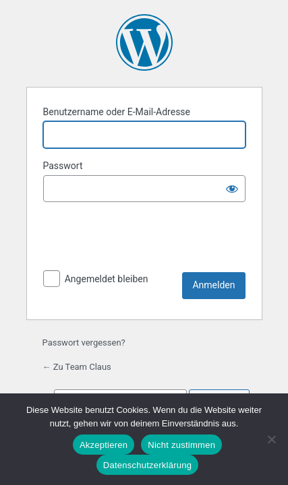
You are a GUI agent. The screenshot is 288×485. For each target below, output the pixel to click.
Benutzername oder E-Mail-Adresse (117, 111)
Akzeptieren (103, 445)
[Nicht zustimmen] (271, 439)
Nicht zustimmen (181, 445)
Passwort (63, 165)
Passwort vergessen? (83, 342)
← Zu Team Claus (76, 367)
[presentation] (145, 239)
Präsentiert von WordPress (144, 42)
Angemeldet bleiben (106, 278)
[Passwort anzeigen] (232, 188)
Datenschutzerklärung (147, 465)
